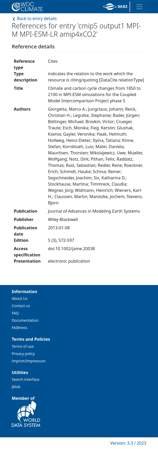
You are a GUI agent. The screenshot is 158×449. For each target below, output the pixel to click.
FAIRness (19, 327)
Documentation (25, 320)
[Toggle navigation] (139, 7)
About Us (19, 298)
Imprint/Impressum (29, 360)
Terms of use (23, 346)
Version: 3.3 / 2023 (128, 443)
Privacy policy (23, 353)
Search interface (25, 379)
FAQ (15, 313)
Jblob (16, 386)
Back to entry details (34, 18)
